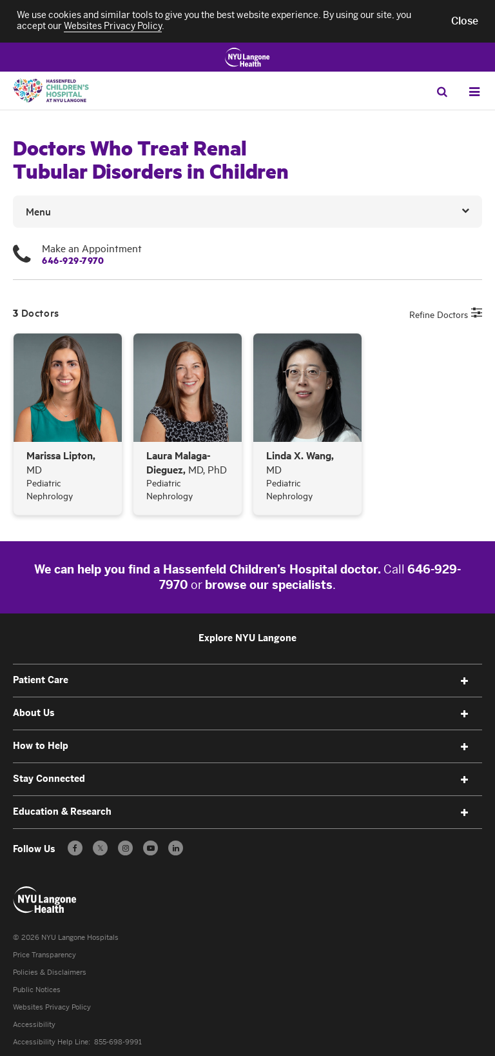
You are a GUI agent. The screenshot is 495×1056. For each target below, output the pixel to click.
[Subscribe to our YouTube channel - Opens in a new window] (150, 848)
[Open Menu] (474, 92)
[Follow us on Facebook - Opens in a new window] (75, 848)
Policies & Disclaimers (49, 972)
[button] (464, 21)
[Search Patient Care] (442, 91)
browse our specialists (269, 585)
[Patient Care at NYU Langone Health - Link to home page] (45, 899)
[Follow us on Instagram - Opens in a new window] (125, 848)
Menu (38, 211)
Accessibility (34, 1025)
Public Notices (37, 990)
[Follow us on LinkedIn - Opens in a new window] (175, 848)
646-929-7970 (73, 260)
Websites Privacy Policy (52, 1007)
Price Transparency (44, 955)
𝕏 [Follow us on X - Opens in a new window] (100, 849)
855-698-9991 (118, 1042)
